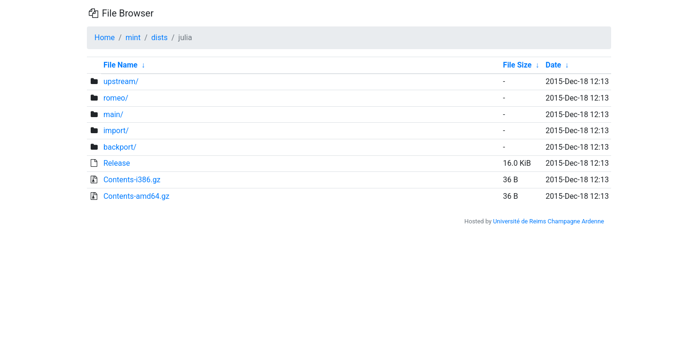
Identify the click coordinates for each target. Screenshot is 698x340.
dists (159, 37)
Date (553, 64)
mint (133, 37)
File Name (120, 64)
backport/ (119, 147)
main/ (113, 114)
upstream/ (120, 81)
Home (104, 37)
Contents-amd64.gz (136, 196)
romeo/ (115, 98)
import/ (116, 130)
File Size (517, 64)
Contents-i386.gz (132, 179)
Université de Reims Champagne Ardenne (548, 221)
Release (116, 163)
